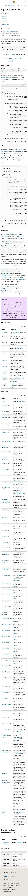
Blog (4, 885)
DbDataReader (11, 54)
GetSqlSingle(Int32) (6, 660)
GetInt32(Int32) (5, 530)
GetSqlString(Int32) (6, 666)
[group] (14, 50)
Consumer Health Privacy (9, 887)
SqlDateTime (16, 615)
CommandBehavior (17, 737)
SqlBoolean (16, 592)
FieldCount (4, 342)
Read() (3, 803)
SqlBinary (15, 586)
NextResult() (4, 773)
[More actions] (25, 5)
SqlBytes (15, 604)
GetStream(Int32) (6, 692)
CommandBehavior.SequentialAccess (11, 286)
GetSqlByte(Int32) (6, 595)
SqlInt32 (15, 645)
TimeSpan (15, 715)
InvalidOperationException (8, 289)
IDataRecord (18, 58)
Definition (4, 16)
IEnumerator (21, 477)
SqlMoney (15, 657)
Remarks (4, 20)
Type (19, 483)
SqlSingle (15, 663)
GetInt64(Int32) (5, 536)
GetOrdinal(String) (6, 547)
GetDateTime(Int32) (6, 451)
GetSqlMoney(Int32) (6, 654)
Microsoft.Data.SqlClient (9, 5)
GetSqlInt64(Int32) (6, 648)
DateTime (15, 455)
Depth (3, 336)
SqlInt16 (15, 639)
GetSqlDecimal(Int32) (7, 618)
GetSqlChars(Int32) (6, 606)
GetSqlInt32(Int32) (6, 642)
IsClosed (3, 269)
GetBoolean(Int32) (6, 405)
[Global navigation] (1, 2)
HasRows (4, 347)
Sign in (25, 2)
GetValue (4, 311)
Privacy (16, 885)
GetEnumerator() (5, 477)
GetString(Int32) (5, 698)
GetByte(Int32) (5, 411)
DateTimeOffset (17, 460)
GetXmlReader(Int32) (6, 729)
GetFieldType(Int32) (6, 483)
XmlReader (18, 731)
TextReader (20, 709)
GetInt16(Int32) (5, 525)
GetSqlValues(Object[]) (7, 677)
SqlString (15, 669)
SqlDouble (15, 627)
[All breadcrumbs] (2, 5)
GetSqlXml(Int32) (6, 686)
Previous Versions (15, 883)
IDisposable (11, 61)
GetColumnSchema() (6, 441)
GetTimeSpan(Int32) (6, 712)
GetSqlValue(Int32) (6, 671)
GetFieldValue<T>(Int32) (19, 504)
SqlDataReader (16, 71)
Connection (4, 332)
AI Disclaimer (6, 883)
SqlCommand (4, 71)
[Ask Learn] (18, 5)
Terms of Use (6, 889)
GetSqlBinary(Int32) (6, 583)
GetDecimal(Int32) (6, 463)
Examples (4, 18)
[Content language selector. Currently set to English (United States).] (10, 872)
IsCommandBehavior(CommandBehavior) (6, 735)
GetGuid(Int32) (5, 517)
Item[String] (4, 366)
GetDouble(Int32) (6, 469)
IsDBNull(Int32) (5, 743)
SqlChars (15, 609)
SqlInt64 (15, 651)
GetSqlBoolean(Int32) (7, 589)
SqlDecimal (16, 621)
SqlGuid (15, 633)
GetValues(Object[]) (6, 723)
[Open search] (21, 2)
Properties (4, 22)
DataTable (20, 575)
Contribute (10, 885)
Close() (3, 401)
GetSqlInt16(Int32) (6, 636)
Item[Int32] (4, 360)
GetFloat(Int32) (5, 510)
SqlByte (15, 598)
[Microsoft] (14, 2)
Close (20, 250)
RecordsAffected (12, 269)
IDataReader (11, 58)
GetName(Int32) (5, 542)
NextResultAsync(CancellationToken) (6, 782)
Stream (22, 695)
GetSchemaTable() (6, 575)
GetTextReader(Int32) (6, 704)
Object (22, 677)
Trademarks (13, 889)
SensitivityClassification (19, 378)
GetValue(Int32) (5, 718)
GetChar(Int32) (5, 425)
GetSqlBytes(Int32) (6, 600)
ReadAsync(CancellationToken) (6, 810)
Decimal (15, 466)
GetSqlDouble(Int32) (6, 624)
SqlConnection (22, 69)
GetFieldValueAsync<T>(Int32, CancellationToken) (6, 501)
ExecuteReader (5, 236)
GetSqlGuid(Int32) (6, 630)
